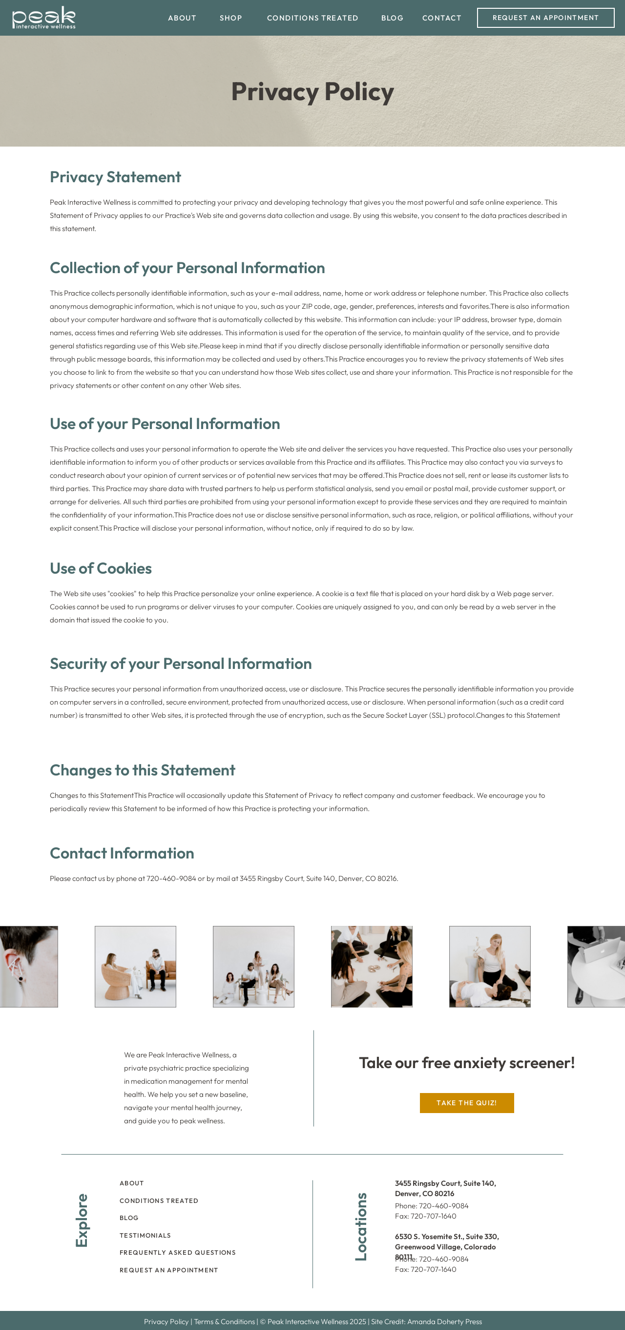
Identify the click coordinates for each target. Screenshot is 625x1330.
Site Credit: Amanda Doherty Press (426, 1321)
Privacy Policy (166, 1321)
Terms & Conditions (224, 1321)
